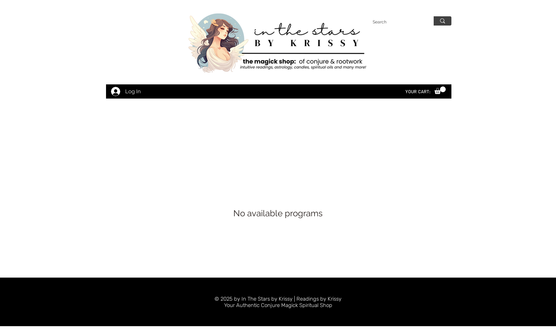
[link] (440, 90)
